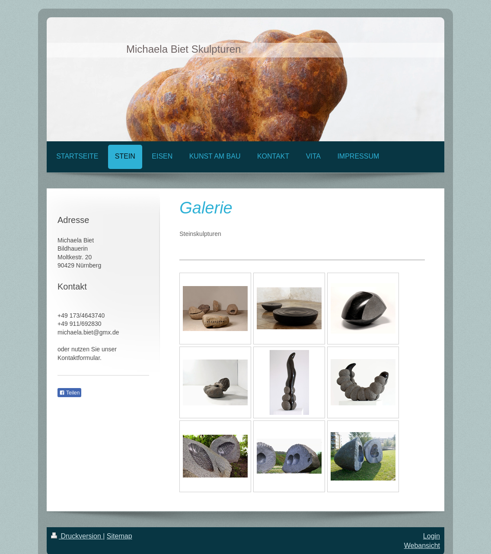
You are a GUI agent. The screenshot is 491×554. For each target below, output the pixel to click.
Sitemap (119, 536)
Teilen (69, 393)
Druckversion (77, 536)
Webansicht (422, 545)
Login (431, 536)
